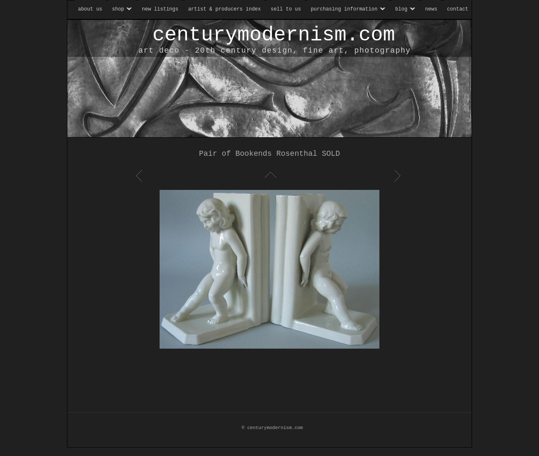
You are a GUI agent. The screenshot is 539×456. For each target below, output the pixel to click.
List (269, 175)
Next (398, 175)
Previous (140, 175)
